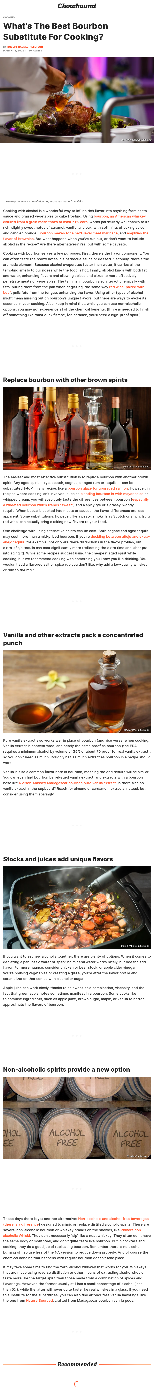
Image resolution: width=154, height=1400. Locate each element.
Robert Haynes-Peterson (25, 46)
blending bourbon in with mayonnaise (112, 494)
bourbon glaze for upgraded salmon (98, 488)
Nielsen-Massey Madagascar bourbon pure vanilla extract (67, 783)
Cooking (9, 17)
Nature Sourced (39, 1300)
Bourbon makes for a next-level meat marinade (78, 233)
